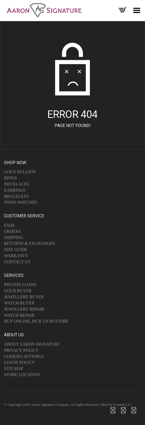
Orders (12, 231)
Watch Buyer (19, 303)
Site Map (13, 368)
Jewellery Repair (24, 309)
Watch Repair (19, 315)
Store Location (22, 374)
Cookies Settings (24, 356)
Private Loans (20, 284)
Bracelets (16, 196)
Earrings (14, 190)
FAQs (9, 225)
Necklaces (16, 184)
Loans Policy (19, 362)
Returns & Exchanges (29, 243)
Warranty (16, 255)
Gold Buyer (18, 290)
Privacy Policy (21, 350)
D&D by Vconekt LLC (116, 405)
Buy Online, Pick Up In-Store (36, 321)
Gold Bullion (20, 171)
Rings (10, 178)
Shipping (13, 237)
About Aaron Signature (32, 344)
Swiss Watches (20, 202)
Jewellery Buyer (24, 297)
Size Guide (16, 249)
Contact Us (17, 262)
